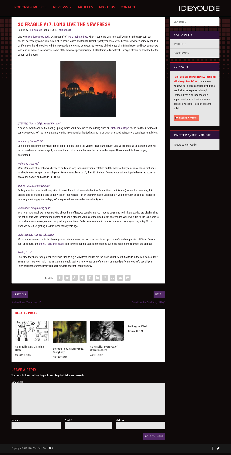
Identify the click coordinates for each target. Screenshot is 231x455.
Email (68, 422)
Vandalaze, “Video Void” (30, 143)
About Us (107, 9)
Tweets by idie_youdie (185, 146)
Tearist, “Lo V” (25, 254)
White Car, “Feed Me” (28, 165)
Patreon (178, 97)
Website (120, 422)
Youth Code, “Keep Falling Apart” (34, 210)
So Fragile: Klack (138, 328)
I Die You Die (35, 32)
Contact (128, 9)
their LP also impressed (51, 246)
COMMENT (17, 384)
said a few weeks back (37, 38)
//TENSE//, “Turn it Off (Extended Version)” (39, 125)
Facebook (181, 55)
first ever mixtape (120, 130)
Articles (85, 9)
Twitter (179, 46)
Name (16, 422)
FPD (51, 450)
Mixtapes (64, 32)
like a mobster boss (78, 38)
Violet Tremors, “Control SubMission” (36, 236)
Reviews (60, 9)
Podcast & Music (28, 9)
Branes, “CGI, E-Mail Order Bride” (34, 187)
